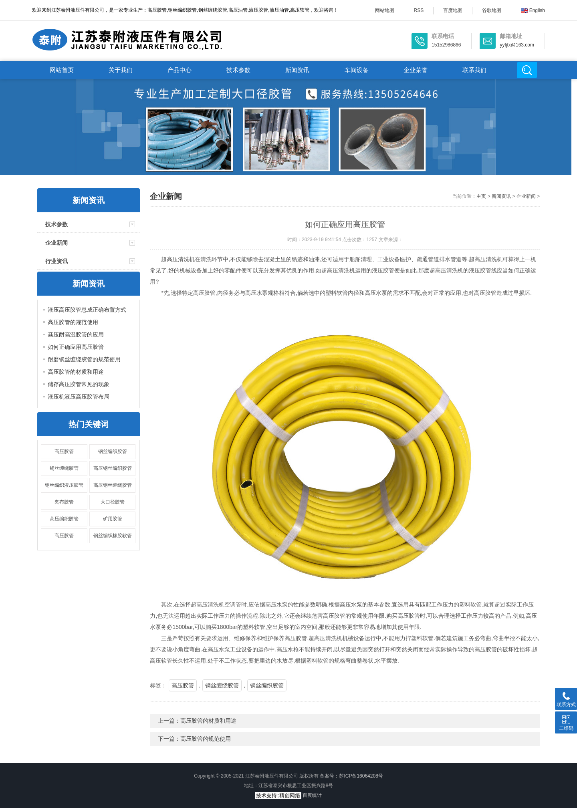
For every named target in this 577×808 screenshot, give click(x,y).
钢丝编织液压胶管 (64, 485)
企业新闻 (56, 243)
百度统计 (312, 795)
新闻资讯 (297, 69)
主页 (481, 196)
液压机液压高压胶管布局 (78, 396)
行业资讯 (56, 261)
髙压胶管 (64, 535)
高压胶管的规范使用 (73, 322)
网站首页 (62, 69)
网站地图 (384, 10)
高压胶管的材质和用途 (76, 372)
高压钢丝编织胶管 (112, 468)
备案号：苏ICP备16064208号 (351, 776)
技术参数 (238, 69)
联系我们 (474, 69)
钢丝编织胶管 (112, 451)
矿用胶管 (112, 519)
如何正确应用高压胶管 (76, 347)
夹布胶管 (64, 502)
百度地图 (452, 10)
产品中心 (179, 69)
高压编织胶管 (64, 519)
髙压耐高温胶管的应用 (76, 334)
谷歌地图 (491, 10)
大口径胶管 (113, 502)
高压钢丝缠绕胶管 (112, 485)
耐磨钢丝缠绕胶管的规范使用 (84, 359)
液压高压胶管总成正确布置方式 (87, 309)
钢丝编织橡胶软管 (112, 535)
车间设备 (357, 69)
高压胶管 (64, 451)
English (533, 10)
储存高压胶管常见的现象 (78, 384)
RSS (419, 10)
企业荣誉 (415, 69)
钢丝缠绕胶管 (64, 468)
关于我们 (121, 69)
